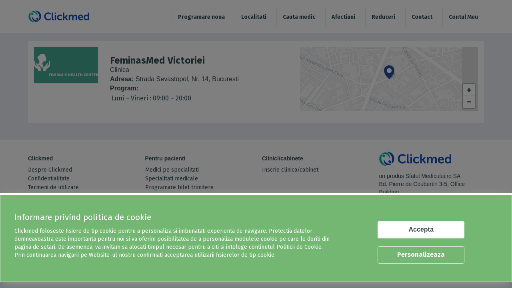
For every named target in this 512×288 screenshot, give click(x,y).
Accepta (421, 229)
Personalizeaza (421, 254)
